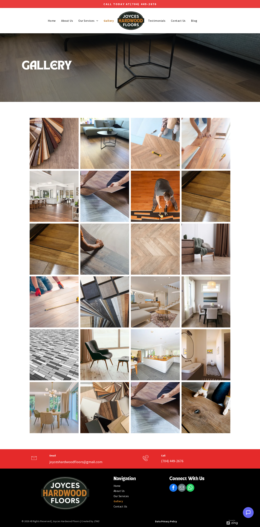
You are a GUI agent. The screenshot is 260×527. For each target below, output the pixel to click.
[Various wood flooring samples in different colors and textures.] (108, 297)
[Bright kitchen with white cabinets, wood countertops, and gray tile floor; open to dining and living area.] (151, 342)
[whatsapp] (190, 488)
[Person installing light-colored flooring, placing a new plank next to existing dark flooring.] (108, 253)
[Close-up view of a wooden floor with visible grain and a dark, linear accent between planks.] (193, 208)
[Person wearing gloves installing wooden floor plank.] (193, 386)
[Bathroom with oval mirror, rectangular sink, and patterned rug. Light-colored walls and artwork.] (193, 342)
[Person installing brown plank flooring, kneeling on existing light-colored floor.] (151, 386)
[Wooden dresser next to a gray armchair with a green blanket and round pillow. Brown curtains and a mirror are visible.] (193, 253)
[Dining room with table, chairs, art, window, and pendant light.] (193, 297)
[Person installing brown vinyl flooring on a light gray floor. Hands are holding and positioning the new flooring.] (108, 208)
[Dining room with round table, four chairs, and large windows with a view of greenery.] (66, 386)
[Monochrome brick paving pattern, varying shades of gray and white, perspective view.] (66, 342)
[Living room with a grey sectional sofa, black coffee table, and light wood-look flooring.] (108, 164)
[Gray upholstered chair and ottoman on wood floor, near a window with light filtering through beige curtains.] (108, 342)
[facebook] (173, 488)
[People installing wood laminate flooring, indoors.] (193, 164)
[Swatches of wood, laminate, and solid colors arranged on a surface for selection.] (108, 386)
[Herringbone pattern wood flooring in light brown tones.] (151, 253)
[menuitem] (51, 20)
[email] (182, 488)
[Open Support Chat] (248, 512)
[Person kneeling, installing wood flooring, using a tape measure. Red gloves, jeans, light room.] (66, 297)
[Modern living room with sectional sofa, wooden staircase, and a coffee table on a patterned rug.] (151, 297)
